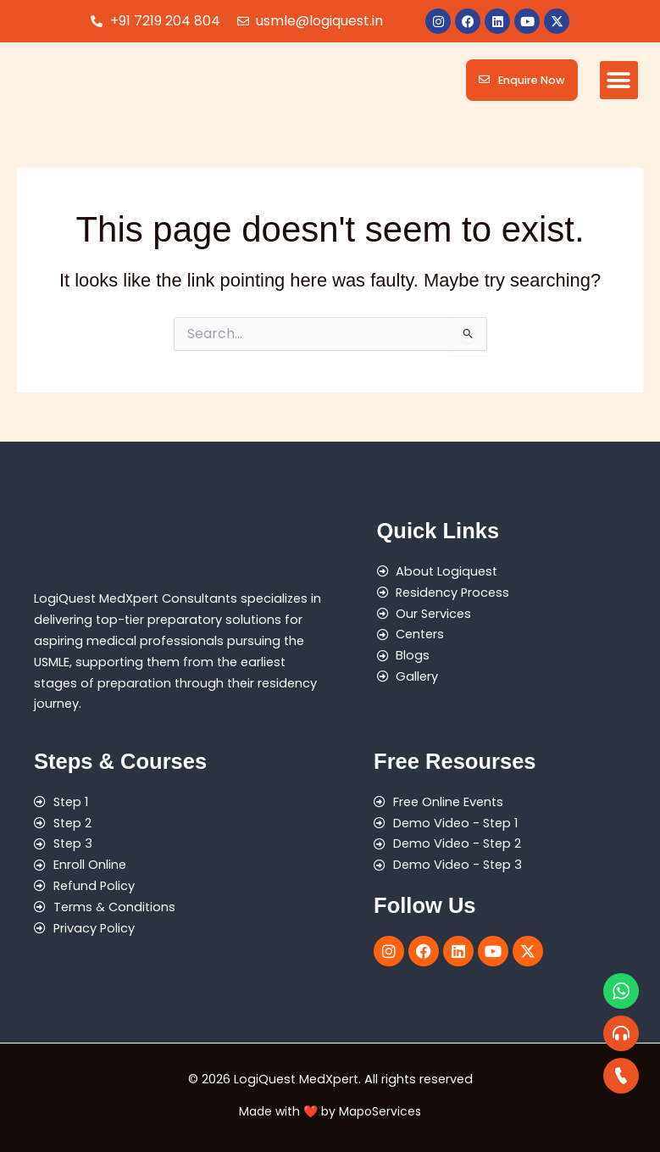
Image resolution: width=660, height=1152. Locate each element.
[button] (619, 80)
